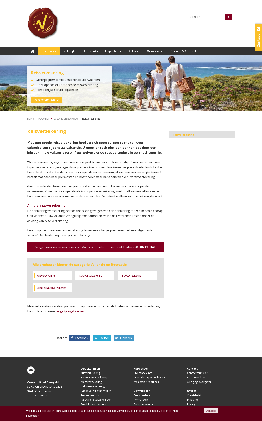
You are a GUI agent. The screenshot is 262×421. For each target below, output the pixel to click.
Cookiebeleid (195, 395)
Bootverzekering (132, 275)
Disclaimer (193, 399)
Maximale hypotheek (146, 382)
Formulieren (141, 399)
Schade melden (196, 377)
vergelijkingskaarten (70, 311)
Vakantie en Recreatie (66, 118)
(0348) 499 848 (145, 247)
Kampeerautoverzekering (51, 287)
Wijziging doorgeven (199, 382)
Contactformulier (197, 373)
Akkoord (211, 410)
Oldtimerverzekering (93, 386)
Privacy (191, 404)
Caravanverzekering (90, 275)
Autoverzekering (90, 373)
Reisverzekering (45, 275)
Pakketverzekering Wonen (96, 390)
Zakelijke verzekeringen (94, 404)
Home (30, 118)
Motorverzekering (91, 382)
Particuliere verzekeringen (96, 399)
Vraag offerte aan (44, 99)
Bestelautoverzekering (94, 377)
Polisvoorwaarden (144, 404)
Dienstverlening (143, 395)
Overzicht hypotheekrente (149, 377)
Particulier (43, 118)
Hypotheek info (143, 373)
